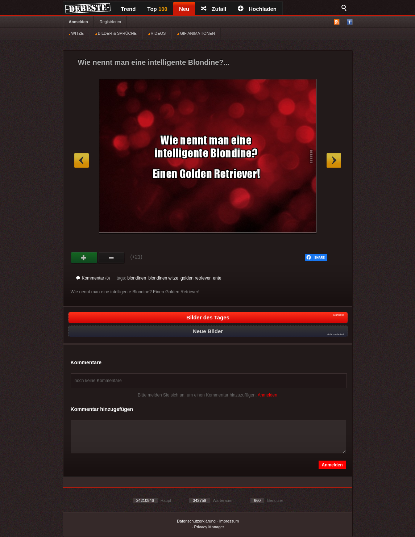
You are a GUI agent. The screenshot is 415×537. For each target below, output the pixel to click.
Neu (184, 9)
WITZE (76, 33)
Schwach (111, 258)
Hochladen (257, 9)
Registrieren (110, 22)
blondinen (136, 278)
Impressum (229, 521)
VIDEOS (157, 33)
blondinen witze (163, 278)
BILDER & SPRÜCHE (116, 33)
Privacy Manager (209, 527)
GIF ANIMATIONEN (196, 33)
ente (217, 278)
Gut (84, 258)
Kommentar (93, 278)
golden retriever (195, 278)
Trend (128, 9)
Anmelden (78, 22)
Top (157, 9)
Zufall (213, 9)
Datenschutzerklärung (196, 521)
